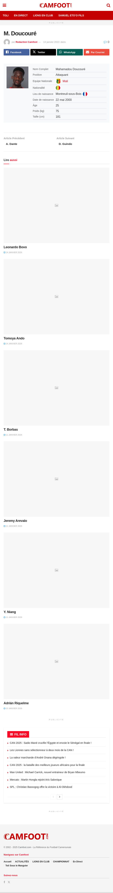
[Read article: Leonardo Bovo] (56, 206)
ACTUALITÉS (22, 862)
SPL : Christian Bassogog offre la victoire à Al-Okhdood (41, 787)
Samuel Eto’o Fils (71, 15)
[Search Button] (108, 5)
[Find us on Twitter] (9, 883)
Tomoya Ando (14, 339)
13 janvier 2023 (51, 42)
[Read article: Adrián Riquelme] (56, 662)
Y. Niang (10, 612)
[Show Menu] (4, 5)
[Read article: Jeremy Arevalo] (56, 479)
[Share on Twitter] (43, 52)
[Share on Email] (97, 52)
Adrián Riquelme (16, 704)
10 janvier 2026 (13, 709)
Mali (65, 81)
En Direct (21, 15)
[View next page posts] (59, 797)
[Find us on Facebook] (4, 883)
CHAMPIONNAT (61, 862)
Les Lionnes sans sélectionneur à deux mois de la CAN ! (42, 751)
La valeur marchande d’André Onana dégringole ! (38, 758)
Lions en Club (43, 15)
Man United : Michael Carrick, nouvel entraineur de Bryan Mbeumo (47, 773)
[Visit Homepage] (56, 5)
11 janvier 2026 (13, 435)
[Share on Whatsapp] (70, 52)
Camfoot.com (24, 848)
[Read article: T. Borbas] (56, 388)
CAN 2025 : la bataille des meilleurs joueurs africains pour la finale (47, 765)
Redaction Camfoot (26, 42)
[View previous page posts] (53, 797)
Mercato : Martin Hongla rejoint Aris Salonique (36, 780)
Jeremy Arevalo (15, 521)
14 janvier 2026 (13, 253)
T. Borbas (11, 430)
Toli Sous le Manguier (16, 866)
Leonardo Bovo (15, 248)
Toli (6, 15)
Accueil (7, 862)
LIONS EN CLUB (40, 862)
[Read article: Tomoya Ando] (56, 297)
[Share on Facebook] (16, 52)
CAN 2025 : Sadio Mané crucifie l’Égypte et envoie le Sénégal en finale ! (50, 743)
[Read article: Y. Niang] (56, 571)
